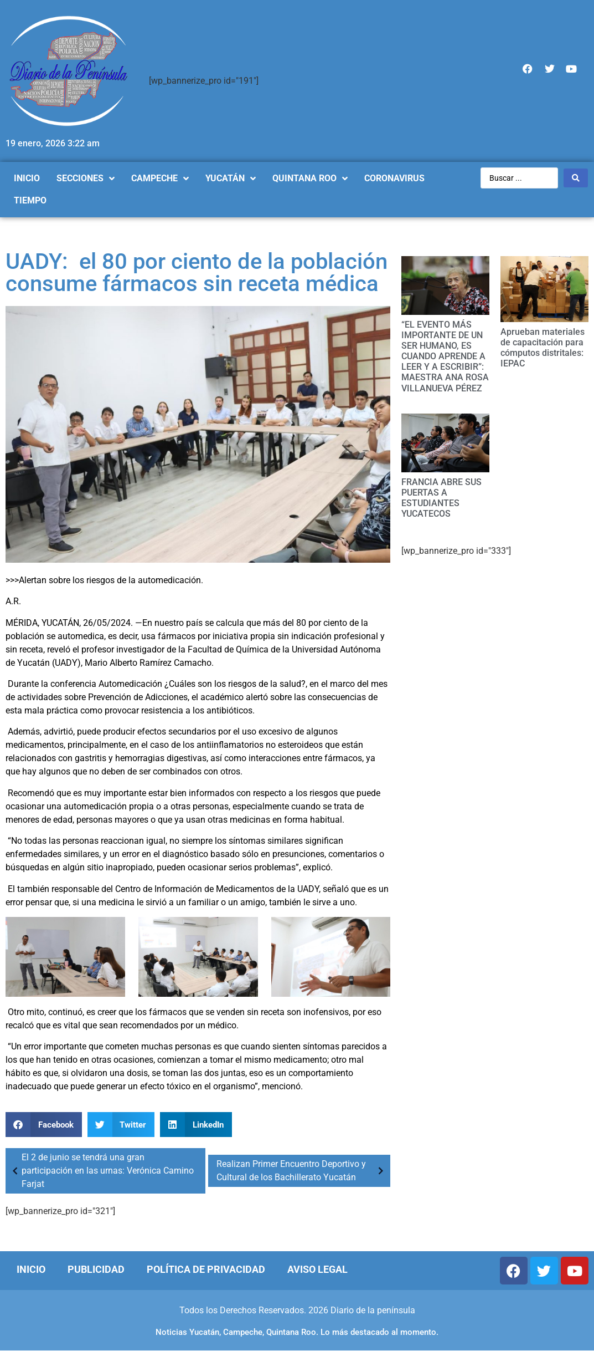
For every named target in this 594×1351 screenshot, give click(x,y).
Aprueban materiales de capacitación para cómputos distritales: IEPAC (542, 348)
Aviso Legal (317, 1269)
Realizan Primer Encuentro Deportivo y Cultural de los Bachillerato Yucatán (302, 1170)
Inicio (31, 1269)
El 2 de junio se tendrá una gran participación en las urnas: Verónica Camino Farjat (101, 1170)
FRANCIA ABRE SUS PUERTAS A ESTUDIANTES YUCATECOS (441, 498)
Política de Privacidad (206, 1269)
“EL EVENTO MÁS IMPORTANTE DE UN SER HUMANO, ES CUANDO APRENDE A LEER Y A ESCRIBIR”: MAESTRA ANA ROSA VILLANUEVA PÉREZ (445, 356)
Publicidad (96, 1269)
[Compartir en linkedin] (196, 1124)
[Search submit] (576, 178)
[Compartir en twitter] (121, 1124)
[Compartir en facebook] (44, 1124)
